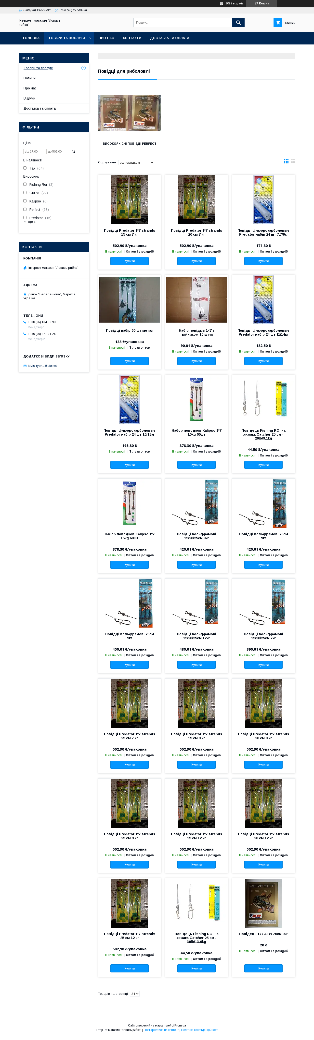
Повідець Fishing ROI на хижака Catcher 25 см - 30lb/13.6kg (197, 941)
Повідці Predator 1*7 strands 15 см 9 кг (196, 739)
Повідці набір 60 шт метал (129, 334)
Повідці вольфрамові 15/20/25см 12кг (196, 639)
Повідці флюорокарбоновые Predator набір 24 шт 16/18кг (130, 436)
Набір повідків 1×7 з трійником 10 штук (196, 336)
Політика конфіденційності (199, 1033)
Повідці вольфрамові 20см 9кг (263, 539)
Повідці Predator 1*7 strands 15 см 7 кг (129, 236)
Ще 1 (32, 222)
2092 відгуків (234, 3)
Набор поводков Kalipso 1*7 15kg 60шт (130, 539)
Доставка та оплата (169, 38)
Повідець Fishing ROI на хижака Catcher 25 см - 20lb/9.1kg (264, 438)
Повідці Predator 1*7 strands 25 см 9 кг (129, 839)
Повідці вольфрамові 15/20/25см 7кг (263, 639)
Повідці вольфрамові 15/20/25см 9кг (196, 539)
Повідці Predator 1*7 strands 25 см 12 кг (129, 939)
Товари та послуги (66, 38)
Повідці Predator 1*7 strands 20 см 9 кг (263, 739)
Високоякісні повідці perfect (129, 145)
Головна (31, 38)
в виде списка (293, 165)
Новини (30, 78)
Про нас (106, 38)
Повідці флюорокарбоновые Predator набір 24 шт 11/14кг (263, 336)
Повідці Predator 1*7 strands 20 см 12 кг (263, 839)
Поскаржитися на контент (161, 1033)
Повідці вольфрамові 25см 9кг (129, 639)
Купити (129, 264)
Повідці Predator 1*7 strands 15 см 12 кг (196, 839)
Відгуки (29, 98)
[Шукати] (238, 22)
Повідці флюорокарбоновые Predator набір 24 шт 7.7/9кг (263, 236)
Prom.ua (180, 1029)
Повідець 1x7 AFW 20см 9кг (263, 937)
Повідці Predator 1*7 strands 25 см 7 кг (129, 739)
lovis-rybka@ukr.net (42, 366)
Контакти (132, 38)
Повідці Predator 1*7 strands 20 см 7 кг (196, 236)
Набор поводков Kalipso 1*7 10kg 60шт (197, 436)
